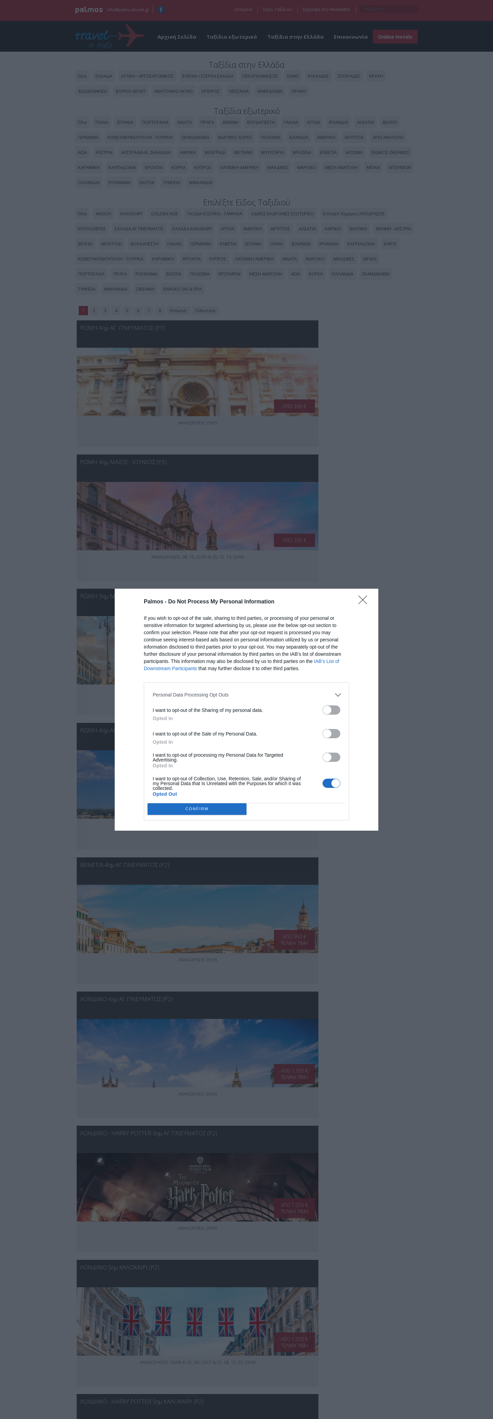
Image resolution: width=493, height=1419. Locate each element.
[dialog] (246, 710)
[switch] (331, 710)
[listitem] (246, 695)
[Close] (364, 602)
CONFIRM (197, 808)
